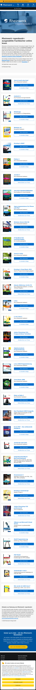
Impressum (15, 688)
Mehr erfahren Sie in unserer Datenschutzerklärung (16, 675)
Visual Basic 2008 (19, 379)
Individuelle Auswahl (18, 682)
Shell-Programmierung (21, 539)
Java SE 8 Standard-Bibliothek (23, 190)
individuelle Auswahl (26, 671)
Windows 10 (17, 127)
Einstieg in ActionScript (21, 490)
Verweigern (6, 673)
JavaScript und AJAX (20, 442)
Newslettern (24, 61)
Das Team (2, 659)
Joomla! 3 (17, 175)
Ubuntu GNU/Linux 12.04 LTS (23, 285)
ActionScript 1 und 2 (20, 570)
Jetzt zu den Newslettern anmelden (18, 646)
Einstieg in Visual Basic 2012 (23, 269)
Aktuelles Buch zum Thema (24, 103)
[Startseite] (7, 5)
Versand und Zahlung (22, 657)
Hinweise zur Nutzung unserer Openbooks (12, 56)
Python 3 (16, 159)
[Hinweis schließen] (34, 1)
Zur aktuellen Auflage (24, 88)
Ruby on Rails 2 (19, 395)
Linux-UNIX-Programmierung (23, 364)
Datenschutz (21, 688)
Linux (15, 301)
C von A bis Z (18, 316)
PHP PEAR (17, 555)
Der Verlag (3, 657)
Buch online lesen (24, 85)
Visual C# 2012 (18, 253)
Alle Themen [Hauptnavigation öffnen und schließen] (19, 8)
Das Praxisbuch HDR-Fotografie (24, 411)
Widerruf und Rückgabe (22, 659)
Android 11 (17, 96)
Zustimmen (18, 685)
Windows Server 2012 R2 (21, 222)
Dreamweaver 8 (18, 475)
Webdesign (17, 112)
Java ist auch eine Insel (21, 80)
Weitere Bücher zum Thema (24, 182)
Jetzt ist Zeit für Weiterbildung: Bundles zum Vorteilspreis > (17, 1)
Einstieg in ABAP (19, 143)
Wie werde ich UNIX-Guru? (22, 586)
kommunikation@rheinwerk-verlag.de (10, 618)
